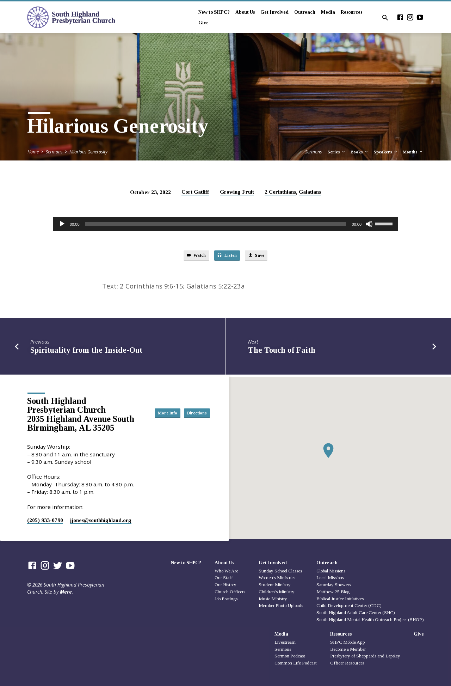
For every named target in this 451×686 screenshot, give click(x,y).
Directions (192, 420)
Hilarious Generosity (88, 152)
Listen (227, 256)
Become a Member (348, 649)
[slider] (215, 224)
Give (203, 22)
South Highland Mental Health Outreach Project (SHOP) (370, 619)
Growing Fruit (237, 192)
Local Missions (330, 577)
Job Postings (226, 598)
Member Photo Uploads (281, 605)
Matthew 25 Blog (333, 591)
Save (261, 256)
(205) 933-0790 (45, 520)
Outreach (304, 12)
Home (33, 152)
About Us (245, 12)
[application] (225, 224)
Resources (351, 12)
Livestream (285, 642)
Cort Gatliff (195, 192)
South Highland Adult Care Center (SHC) (355, 612)
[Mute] (369, 223)
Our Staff (224, 577)
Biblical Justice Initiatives (340, 598)
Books (360, 152)
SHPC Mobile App (347, 642)
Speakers (385, 152)
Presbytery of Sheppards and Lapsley (365, 656)
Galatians (310, 192)
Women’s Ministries (277, 577)
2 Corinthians (280, 192)
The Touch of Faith (281, 352)
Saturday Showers (333, 584)
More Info (192, 405)
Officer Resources (347, 663)
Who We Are (226, 570)
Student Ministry (275, 584)
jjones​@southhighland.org (100, 520)
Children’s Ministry (277, 591)
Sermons (54, 152)
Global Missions (330, 570)
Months (413, 152)
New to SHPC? (214, 12)
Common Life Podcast (295, 663)
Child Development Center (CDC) (349, 605)
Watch (191, 256)
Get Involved (274, 12)
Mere (66, 591)
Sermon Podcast (289, 656)
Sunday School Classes (280, 570)
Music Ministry (273, 598)
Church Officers (230, 591)
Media (328, 12)
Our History (225, 584)
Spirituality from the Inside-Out (86, 352)
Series (336, 152)
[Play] (62, 223)
